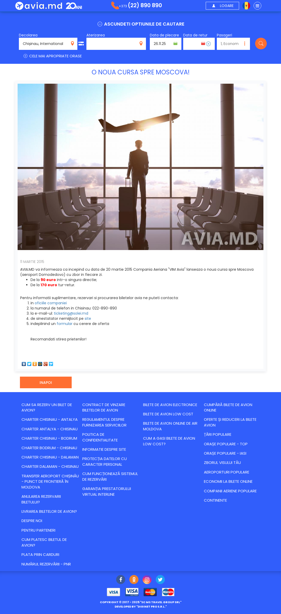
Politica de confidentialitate (100, 437)
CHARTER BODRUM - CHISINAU (49, 447)
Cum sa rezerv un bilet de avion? (46, 407)
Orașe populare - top (226, 444)
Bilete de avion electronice (170, 404)
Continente (215, 500)
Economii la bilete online (228, 481)
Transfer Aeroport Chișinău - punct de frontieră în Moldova (50, 481)
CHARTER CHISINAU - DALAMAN (50, 457)
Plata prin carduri (40, 554)
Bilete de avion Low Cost (168, 414)
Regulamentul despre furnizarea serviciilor (104, 422)
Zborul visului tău (222, 462)
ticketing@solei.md (71, 313)
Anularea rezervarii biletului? (41, 499)
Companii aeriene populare (230, 491)
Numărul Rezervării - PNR (46, 564)
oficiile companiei (51, 303)
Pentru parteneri (38, 530)
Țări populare (217, 434)
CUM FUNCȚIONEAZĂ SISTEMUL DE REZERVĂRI (110, 476)
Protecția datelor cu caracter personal (104, 461)
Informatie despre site (104, 449)
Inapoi (46, 382)
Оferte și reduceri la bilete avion (230, 422)
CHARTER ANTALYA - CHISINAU (49, 429)
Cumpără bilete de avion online (228, 407)
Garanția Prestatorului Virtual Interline (106, 491)
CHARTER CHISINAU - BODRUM (49, 438)
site (88, 318)
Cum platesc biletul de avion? (44, 542)
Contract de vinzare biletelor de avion (103, 407)
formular (64, 323)
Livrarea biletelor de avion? (49, 511)
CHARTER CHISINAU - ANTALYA (49, 419)
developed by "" (141, 606)
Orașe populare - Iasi (225, 453)
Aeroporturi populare (226, 472)
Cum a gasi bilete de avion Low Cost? (169, 441)
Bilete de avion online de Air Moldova (170, 426)
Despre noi (31, 520)
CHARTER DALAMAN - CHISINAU (50, 466)
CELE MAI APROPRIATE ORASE (52, 56)
